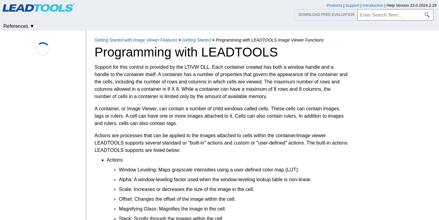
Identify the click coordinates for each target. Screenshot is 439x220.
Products (334, 5)
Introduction (372, 5)
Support (352, 5)
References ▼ (18, 26)
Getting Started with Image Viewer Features (136, 40)
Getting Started (196, 40)
